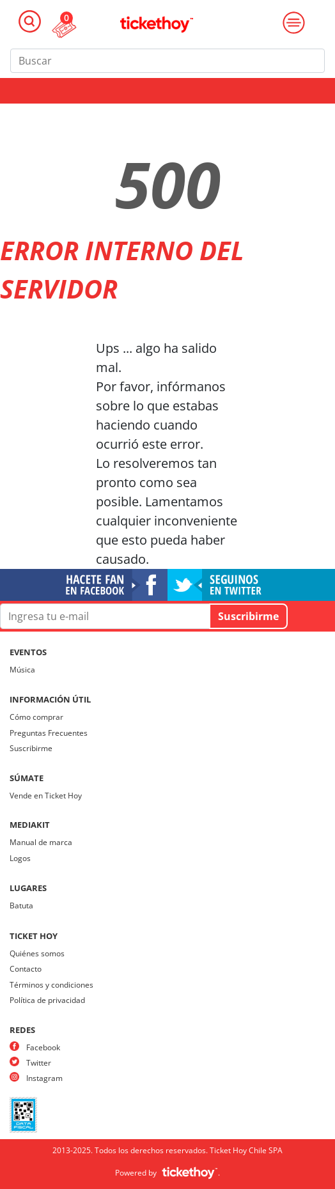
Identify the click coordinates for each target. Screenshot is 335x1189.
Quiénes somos (37, 953)
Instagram (44, 1078)
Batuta (21, 905)
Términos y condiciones (51, 984)
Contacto (26, 968)
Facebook (43, 1047)
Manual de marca (41, 842)
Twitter (38, 1062)
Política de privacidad (47, 1000)
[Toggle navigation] (29, 21)
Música (22, 669)
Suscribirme (31, 748)
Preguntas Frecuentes (49, 732)
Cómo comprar (36, 716)
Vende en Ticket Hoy (46, 795)
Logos (20, 858)
